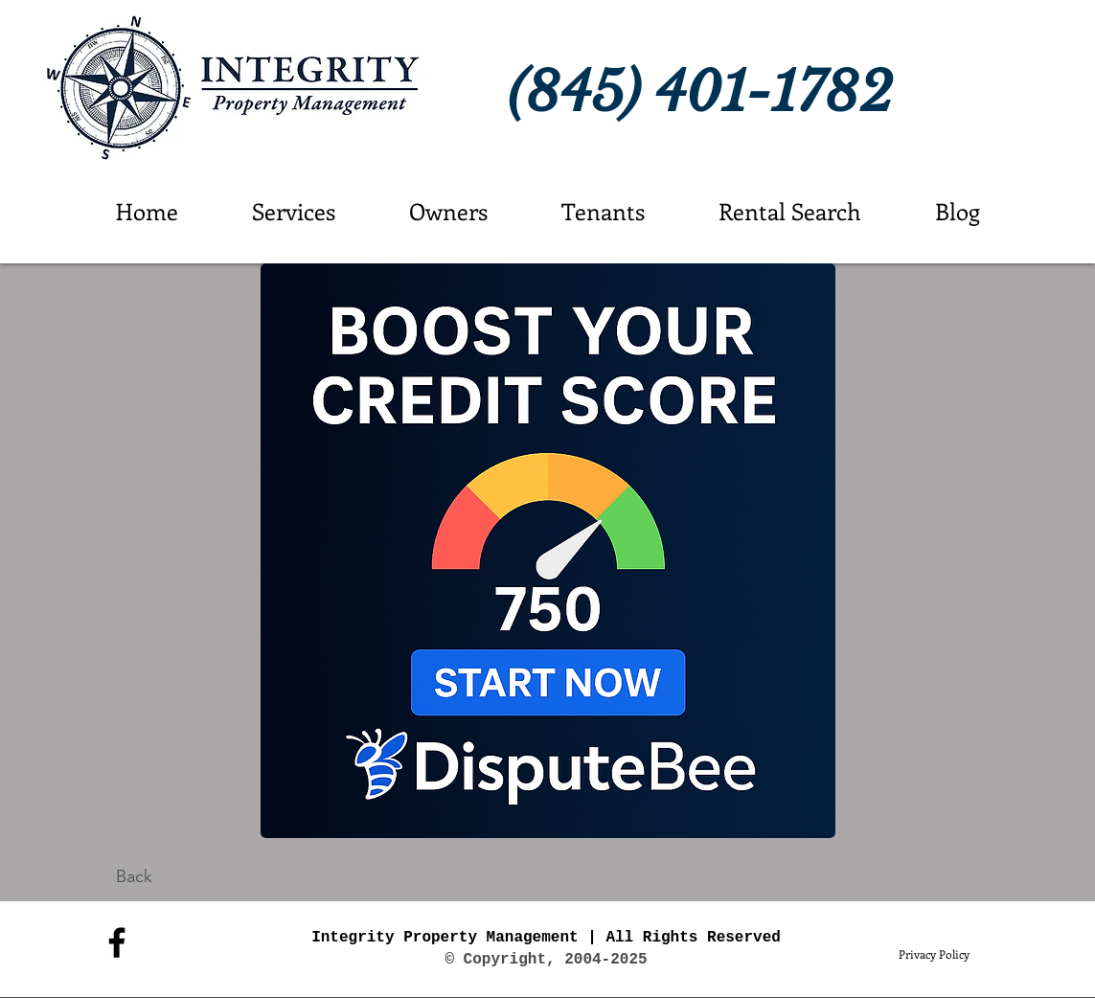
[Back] (134, 876)
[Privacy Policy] (934, 954)
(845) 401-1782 (700, 92)
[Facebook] (117, 942)
